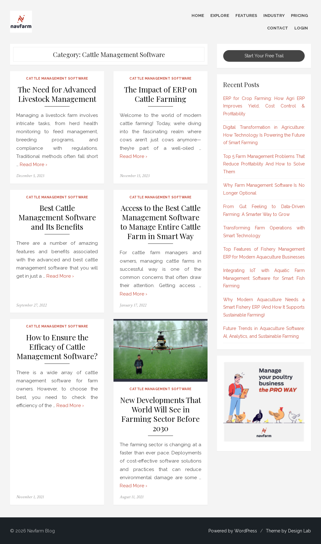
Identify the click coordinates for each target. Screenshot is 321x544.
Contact (277, 28)
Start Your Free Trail (264, 55)
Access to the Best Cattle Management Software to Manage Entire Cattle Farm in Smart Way (160, 222)
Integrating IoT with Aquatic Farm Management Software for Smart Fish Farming (264, 278)
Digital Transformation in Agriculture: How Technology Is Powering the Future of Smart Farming (264, 135)
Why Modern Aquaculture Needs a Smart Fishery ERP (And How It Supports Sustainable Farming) (264, 307)
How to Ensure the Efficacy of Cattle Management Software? (57, 346)
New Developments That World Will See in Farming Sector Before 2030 (160, 414)
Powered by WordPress (232, 530)
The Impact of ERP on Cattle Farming (160, 94)
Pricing (299, 15)
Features (246, 15)
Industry (274, 15)
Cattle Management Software (57, 78)
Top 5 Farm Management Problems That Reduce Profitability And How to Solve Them (264, 164)
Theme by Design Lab (288, 530)
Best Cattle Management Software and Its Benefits (57, 217)
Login (301, 28)
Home (198, 15)
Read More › (33, 164)
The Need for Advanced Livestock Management (57, 94)
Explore (219, 15)
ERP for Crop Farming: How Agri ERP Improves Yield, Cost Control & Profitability (264, 106)
